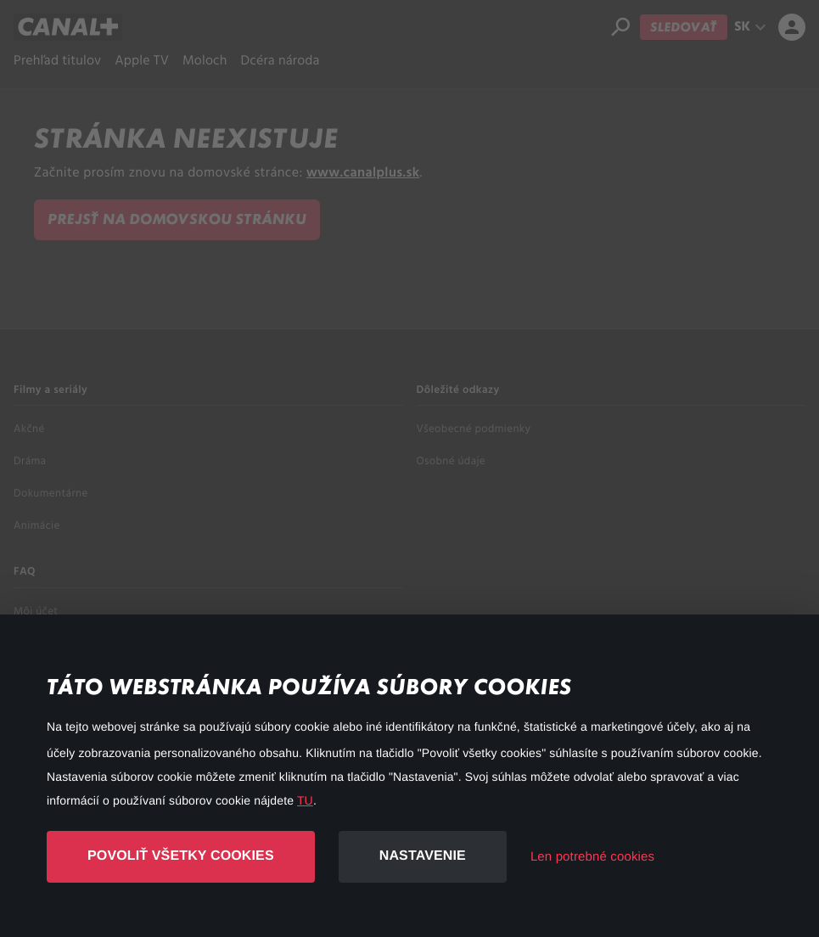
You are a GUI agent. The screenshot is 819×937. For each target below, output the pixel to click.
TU (305, 800)
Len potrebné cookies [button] (592, 857)
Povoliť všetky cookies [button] (180, 856)
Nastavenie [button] (422, 856)
